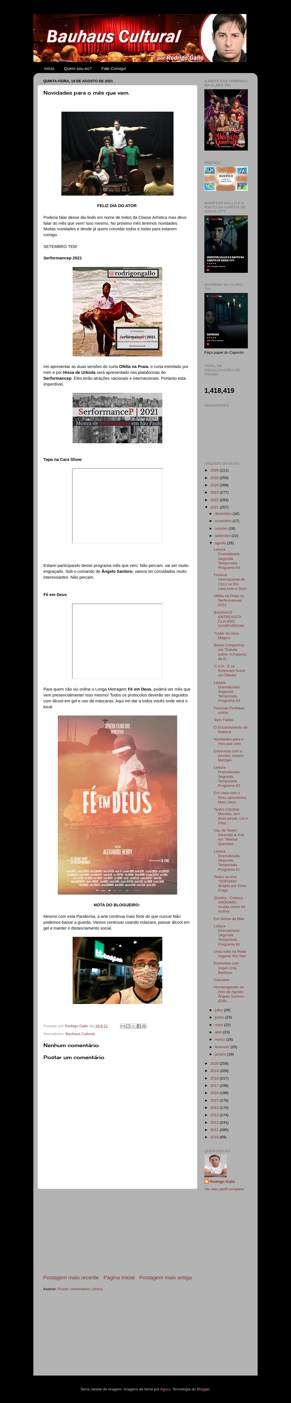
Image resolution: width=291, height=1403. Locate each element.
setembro (223, 536)
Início (49, 68)
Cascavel (222, 980)
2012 (215, 1122)
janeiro (221, 1054)
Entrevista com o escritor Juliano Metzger (229, 755)
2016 (215, 1093)
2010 (215, 1137)
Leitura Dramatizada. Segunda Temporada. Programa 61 (227, 860)
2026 (215, 470)
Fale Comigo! (113, 68)
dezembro (224, 514)
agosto (221, 543)
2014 (215, 1108)
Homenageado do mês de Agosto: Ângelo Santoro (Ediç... (229, 994)
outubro (222, 528)
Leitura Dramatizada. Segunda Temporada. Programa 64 (227, 558)
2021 (215, 507)
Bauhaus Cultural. (81, 1034)
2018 (215, 1078)
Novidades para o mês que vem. (229, 741)
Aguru (165, 1389)
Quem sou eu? (77, 68)
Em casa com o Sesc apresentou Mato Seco (230, 797)
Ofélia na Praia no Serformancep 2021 (229, 600)
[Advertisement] (117, 1231)
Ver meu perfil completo (224, 1189)
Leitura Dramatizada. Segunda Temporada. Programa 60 (227, 935)
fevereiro (222, 1047)
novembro (224, 521)
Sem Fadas (223, 720)
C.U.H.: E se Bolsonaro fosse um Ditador (229, 670)
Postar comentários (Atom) (80, 1289)
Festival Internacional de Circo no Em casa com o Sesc (230, 582)
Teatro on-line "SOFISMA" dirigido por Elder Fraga (230, 884)
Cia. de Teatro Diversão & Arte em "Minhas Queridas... (229, 837)
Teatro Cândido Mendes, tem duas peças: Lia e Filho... (231, 816)
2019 (215, 1071)
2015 (215, 1100)
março (220, 1039)
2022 (215, 500)
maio (219, 1025)
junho (220, 1017)
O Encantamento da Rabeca (231, 729)
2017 (215, 1085)
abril (219, 1032)
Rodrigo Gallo (222, 1181)
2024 (215, 485)
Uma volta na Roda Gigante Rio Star (230, 953)
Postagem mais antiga (165, 1277)
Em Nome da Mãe (229, 919)
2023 (215, 492)
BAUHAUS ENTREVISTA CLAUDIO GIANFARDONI (229, 619)
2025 (215, 478)
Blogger (203, 1389)
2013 (215, 1115)
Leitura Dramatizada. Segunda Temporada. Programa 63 (227, 692)
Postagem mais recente (71, 1277)
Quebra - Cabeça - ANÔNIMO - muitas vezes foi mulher (229, 905)
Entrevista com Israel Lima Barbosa (226, 967)
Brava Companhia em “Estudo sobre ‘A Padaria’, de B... (231, 652)
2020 (215, 1063)
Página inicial (119, 1277)
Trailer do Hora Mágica (226, 635)
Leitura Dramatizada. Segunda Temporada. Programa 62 (227, 776)
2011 (215, 1130)
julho (219, 1010)
